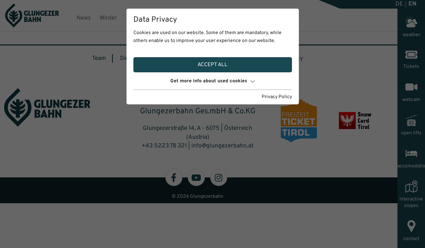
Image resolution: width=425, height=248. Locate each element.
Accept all (212, 64)
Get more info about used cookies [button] (212, 81)
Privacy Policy (277, 97)
